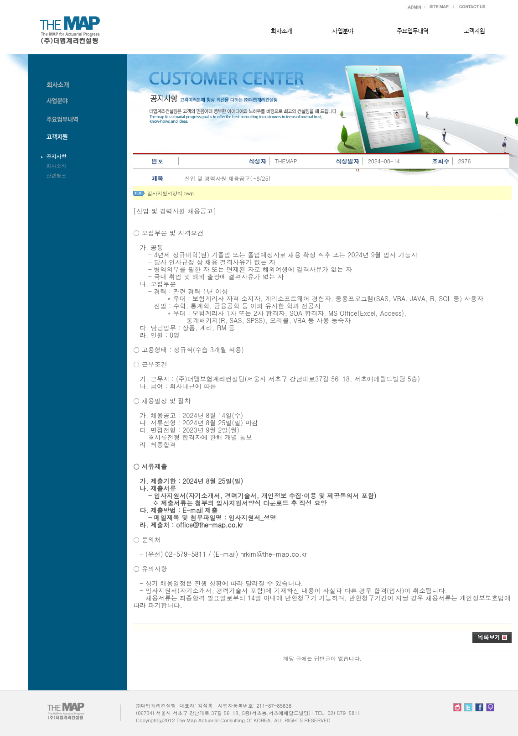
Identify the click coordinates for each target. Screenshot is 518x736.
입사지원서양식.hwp (170, 193)
